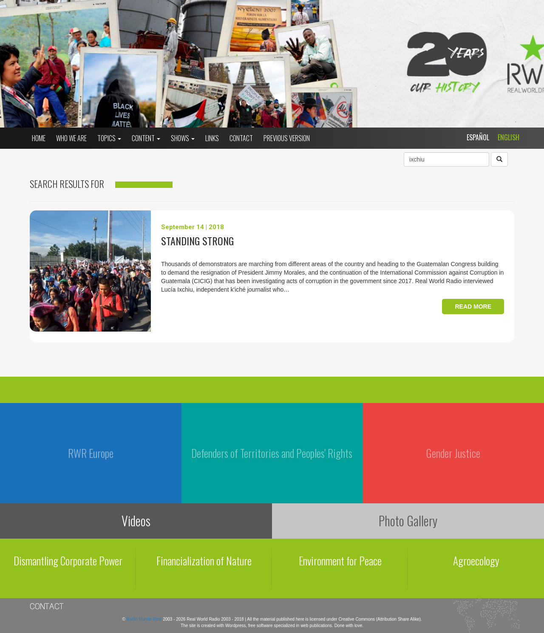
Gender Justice (453, 453)
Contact (241, 138)
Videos (136, 520)
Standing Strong (197, 240)
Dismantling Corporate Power (68, 560)
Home (38, 138)
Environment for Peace (340, 560)
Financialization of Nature (204, 560)
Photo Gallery (408, 520)
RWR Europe (90, 453)
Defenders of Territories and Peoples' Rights (271, 453)
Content (146, 138)
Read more (473, 306)
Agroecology (476, 560)
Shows (183, 138)
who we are (71, 138)
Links (212, 138)
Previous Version (287, 138)
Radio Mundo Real (145, 619)
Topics (109, 138)
